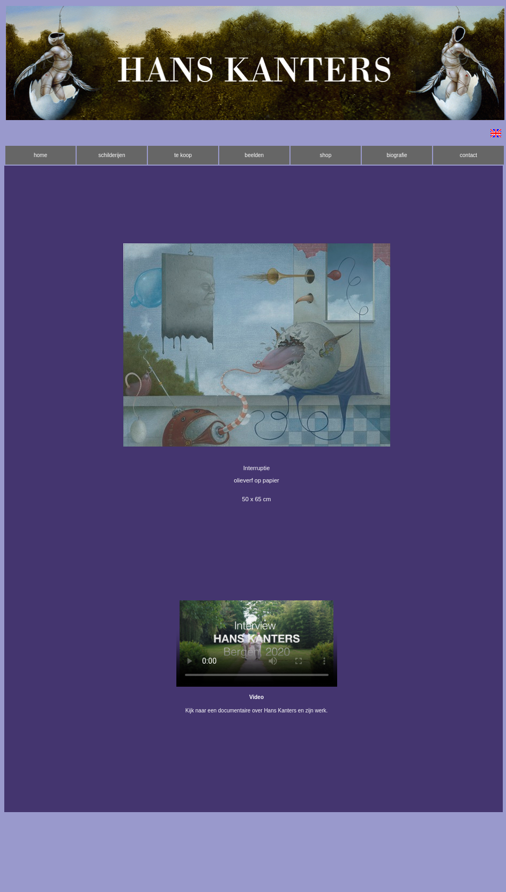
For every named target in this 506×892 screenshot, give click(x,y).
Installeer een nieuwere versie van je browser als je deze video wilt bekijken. (256, 643)
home (40, 155)
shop (326, 155)
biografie (396, 155)
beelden (254, 155)
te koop (183, 155)
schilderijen (111, 155)
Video (256, 697)
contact (468, 155)
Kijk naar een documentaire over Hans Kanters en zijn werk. (256, 710)
